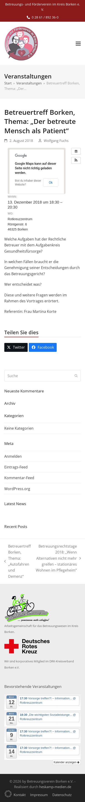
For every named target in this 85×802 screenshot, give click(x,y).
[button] (78, 43)
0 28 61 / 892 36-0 (45, 17)
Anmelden (13, 456)
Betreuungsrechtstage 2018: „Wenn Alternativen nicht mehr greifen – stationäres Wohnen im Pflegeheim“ (58, 558)
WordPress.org (17, 488)
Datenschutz (62, 794)
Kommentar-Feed (19, 477)
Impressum (39, 794)
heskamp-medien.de (55, 786)
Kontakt (20, 794)
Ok (51, 182)
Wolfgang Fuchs (56, 140)
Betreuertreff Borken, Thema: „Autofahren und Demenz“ (17, 561)
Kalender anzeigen (66, 762)
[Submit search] (76, 376)
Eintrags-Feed (16, 467)
